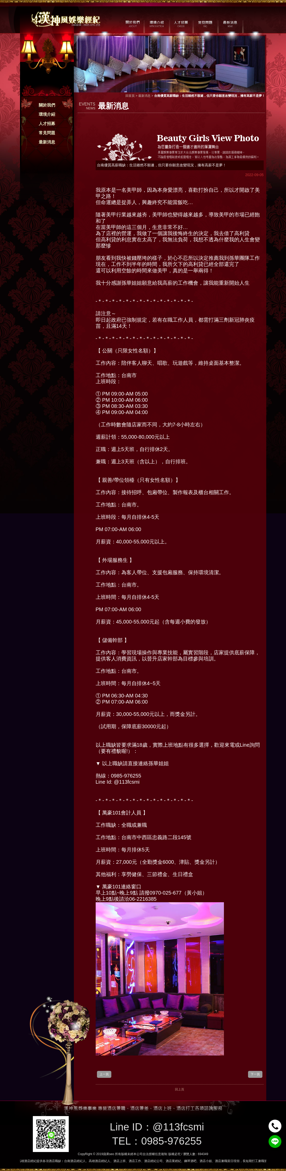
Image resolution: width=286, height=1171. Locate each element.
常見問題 (47, 133)
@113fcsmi (178, 1126)
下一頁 (255, 1074)
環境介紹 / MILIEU (157, 23)
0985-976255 (171, 1141)
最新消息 (47, 142)
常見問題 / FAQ (205, 23)
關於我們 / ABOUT (132, 23)
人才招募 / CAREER (181, 23)
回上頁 (179, 1089)
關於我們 (47, 105)
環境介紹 (47, 114)
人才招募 (47, 123)
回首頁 (130, 96)
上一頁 (104, 1074)
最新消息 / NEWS (230, 23)
